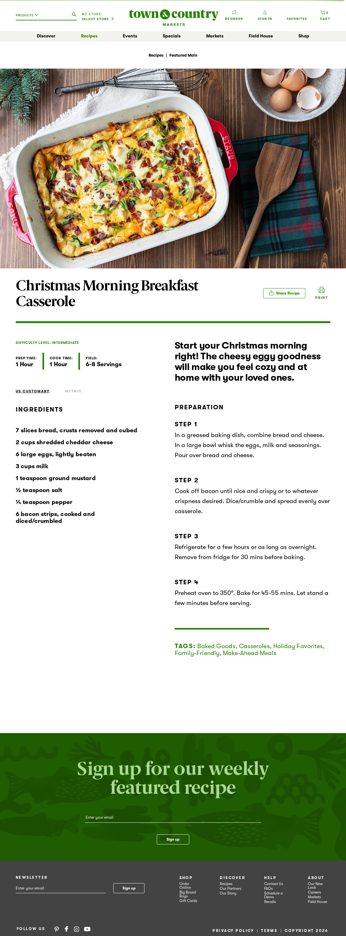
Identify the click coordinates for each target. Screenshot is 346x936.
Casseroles (254, 646)
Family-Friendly (197, 653)
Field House (261, 35)
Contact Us (273, 884)
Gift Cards (188, 901)
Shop (303, 35)
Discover (46, 35)
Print (321, 298)
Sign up (173, 839)
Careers (314, 892)
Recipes (89, 35)
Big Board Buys (187, 894)
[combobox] (29, 17)
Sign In (265, 15)
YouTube (87, 929)
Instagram (76, 929)
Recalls (270, 902)
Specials (172, 35)
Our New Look (315, 886)
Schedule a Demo (273, 895)
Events (130, 35)
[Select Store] (98, 19)
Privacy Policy (233, 930)
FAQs (268, 888)
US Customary (33, 391)
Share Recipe (284, 292)
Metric (73, 391)
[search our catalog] (74, 14)
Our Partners (230, 888)
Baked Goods (216, 646)
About (316, 878)
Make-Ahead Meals (249, 653)
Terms (269, 930)
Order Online (185, 886)
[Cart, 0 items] (325, 15)
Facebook (66, 929)
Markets (215, 35)
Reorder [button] (234, 12)
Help (270, 878)
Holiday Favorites (298, 646)
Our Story (228, 893)
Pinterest (57, 929)
